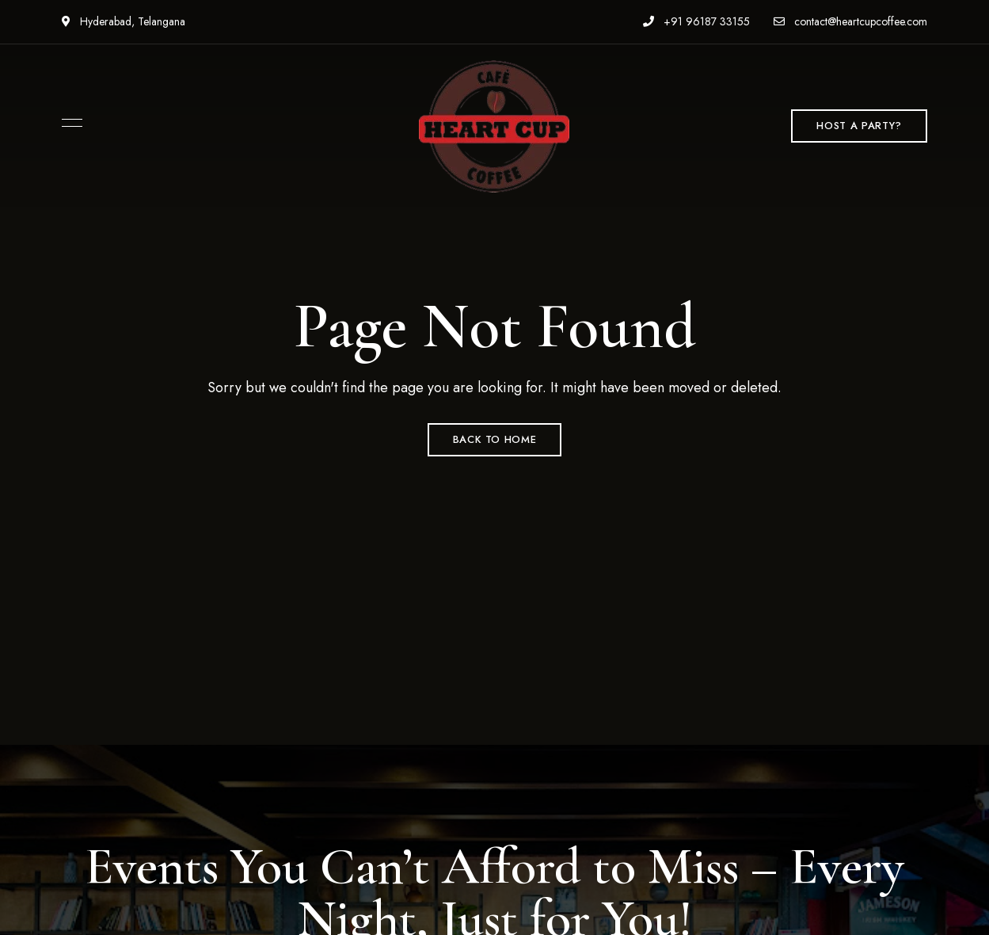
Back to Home (495, 439)
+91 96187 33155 (696, 21)
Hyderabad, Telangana (123, 21)
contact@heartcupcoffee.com (850, 21)
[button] (858, 126)
